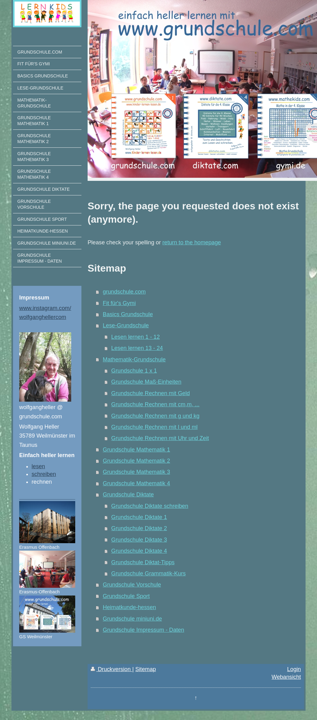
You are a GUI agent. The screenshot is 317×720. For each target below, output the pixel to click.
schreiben (44, 474)
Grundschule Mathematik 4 (136, 483)
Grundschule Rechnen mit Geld (150, 393)
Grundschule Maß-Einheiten (146, 382)
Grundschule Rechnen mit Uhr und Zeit (160, 438)
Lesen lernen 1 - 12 (135, 337)
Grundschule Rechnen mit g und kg (155, 416)
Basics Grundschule (128, 314)
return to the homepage (192, 242)
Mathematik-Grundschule (134, 359)
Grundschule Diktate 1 (139, 517)
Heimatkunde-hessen (129, 607)
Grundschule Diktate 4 (139, 551)
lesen (38, 466)
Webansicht (286, 677)
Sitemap (145, 669)
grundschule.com (124, 292)
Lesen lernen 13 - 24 (137, 348)
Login (294, 669)
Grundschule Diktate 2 (139, 528)
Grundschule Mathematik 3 (136, 472)
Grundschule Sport (126, 596)
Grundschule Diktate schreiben (149, 506)
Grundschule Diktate (128, 494)
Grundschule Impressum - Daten (143, 630)
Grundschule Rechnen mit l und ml (154, 427)
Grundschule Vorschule (132, 585)
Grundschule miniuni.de (132, 619)
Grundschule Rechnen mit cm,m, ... (155, 404)
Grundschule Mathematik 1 (136, 450)
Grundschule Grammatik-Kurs (148, 573)
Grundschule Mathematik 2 (136, 461)
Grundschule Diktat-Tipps (143, 562)
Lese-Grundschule (126, 325)
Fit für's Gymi (119, 303)
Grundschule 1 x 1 (134, 371)
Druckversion (111, 669)
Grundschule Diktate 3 (139, 540)
